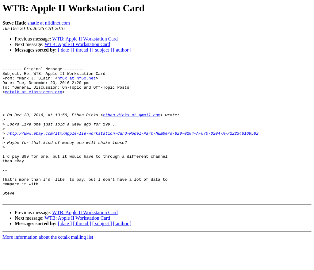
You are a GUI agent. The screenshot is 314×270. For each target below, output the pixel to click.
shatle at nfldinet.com (49, 22)
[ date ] (65, 49)
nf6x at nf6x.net (76, 81)
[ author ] (122, 49)
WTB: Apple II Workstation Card (85, 38)
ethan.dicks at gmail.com (131, 126)
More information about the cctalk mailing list (47, 264)
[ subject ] (102, 49)
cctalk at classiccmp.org (33, 98)
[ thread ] (82, 49)
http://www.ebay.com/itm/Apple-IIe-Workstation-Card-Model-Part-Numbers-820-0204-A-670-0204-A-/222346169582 (132, 148)
